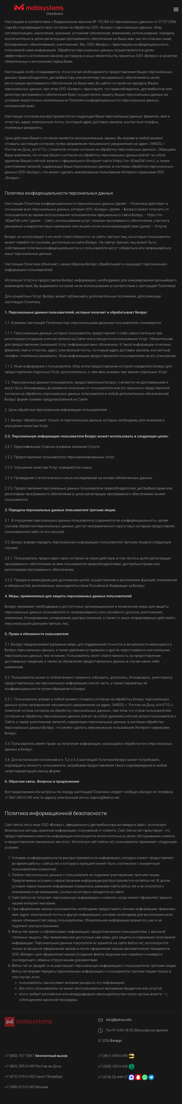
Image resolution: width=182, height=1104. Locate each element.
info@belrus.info (119, 1020)
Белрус (116, 1041)
